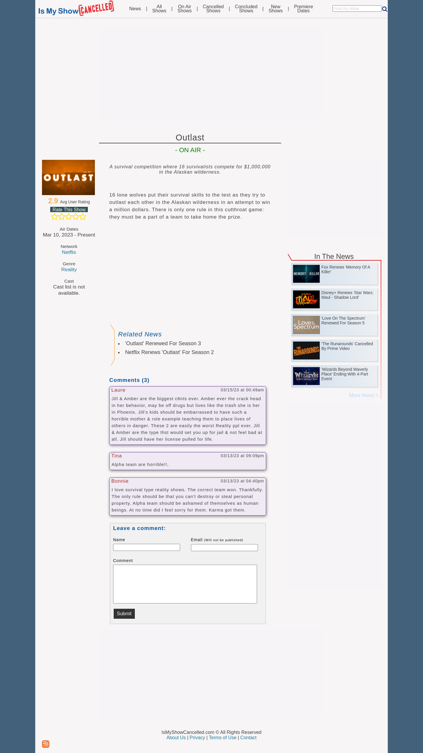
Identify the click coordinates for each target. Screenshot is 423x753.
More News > (364, 395)
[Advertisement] (211, 74)
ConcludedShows (246, 9)
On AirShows (184, 9)
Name (119, 539)
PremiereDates (303, 9)
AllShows (159, 9)
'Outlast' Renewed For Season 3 (163, 343)
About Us (176, 737)
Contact (248, 737)
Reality (69, 269)
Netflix (69, 252)
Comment (123, 560)
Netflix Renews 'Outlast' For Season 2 (169, 352)
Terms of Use (222, 737)
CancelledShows (213, 9)
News (135, 9)
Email (217, 539)
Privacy (197, 737)
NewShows (276, 9)
